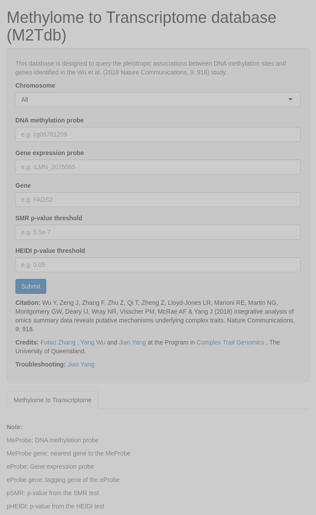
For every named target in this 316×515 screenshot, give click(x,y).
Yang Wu (93, 342)
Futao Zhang (58, 342)
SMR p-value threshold (48, 218)
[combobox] (29, 99)
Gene (23, 185)
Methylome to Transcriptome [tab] (53, 400)
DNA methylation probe (49, 120)
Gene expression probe (49, 152)
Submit (31, 286)
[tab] (107, 395)
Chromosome (35, 85)
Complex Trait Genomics (230, 342)
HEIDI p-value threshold (50, 250)
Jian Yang (132, 342)
